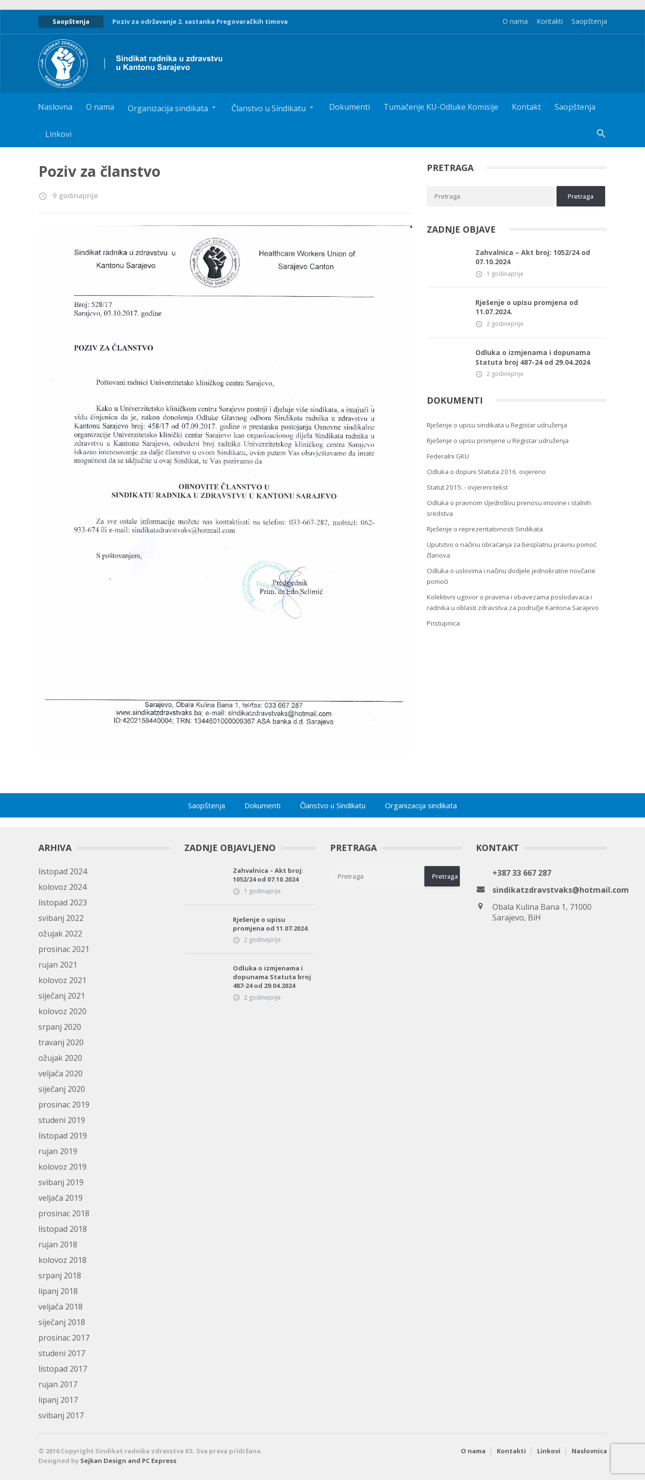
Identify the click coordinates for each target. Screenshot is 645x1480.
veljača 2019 (60, 1197)
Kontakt (526, 107)
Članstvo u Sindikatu (333, 805)
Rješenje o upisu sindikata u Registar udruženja (497, 425)
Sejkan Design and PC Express (128, 1460)
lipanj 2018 (58, 1291)
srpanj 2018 (59, 1275)
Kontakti (550, 21)
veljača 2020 (60, 1073)
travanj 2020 (61, 1042)
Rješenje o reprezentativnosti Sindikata (485, 529)
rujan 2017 (57, 1384)
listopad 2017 (62, 1368)
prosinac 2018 (63, 1213)
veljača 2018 (60, 1306)
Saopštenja (589, 21)
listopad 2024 (62, 871)
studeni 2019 (61, 1120)
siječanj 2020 (61, 1089)
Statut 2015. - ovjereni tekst (467, 487)
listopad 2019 (62, 1135)
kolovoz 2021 (62, 980)
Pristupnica (443, 623)
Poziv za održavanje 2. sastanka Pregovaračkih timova (200, 21)
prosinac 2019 (63, 1104)
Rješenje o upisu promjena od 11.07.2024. (526, 307)
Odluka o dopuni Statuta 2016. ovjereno (486, 471)
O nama (515, 21)
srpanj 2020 (59, 1026)
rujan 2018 (57, 1244)
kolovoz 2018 (62, 1260)
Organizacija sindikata (421, 805)
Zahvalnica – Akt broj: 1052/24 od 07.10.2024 (532, 257)
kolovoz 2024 (62, 887)
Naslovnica (589, 1450)
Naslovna (55, 107)
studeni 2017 (61, 1353)
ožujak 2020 (60, 1058)
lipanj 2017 (58, 1400)
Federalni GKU (448, 456)
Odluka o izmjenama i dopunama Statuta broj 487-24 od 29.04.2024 (533, 357)
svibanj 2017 (61, 1415)
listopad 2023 (62, 902)
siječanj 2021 (61, 995)
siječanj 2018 (61, 1322)
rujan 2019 (57, 1151)
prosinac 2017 (63, 1337)
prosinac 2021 (63, 949)
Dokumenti (349, 107)
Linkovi (58, 134)
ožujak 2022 (60, 933)
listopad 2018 (62, 1229)
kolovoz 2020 (62, 1011)
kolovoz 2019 (62, 1166)
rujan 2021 (57, 964)
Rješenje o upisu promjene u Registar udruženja (498, 440)
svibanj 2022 (61, 918)
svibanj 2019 (61, 1182)
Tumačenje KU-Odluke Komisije (441, 107)
